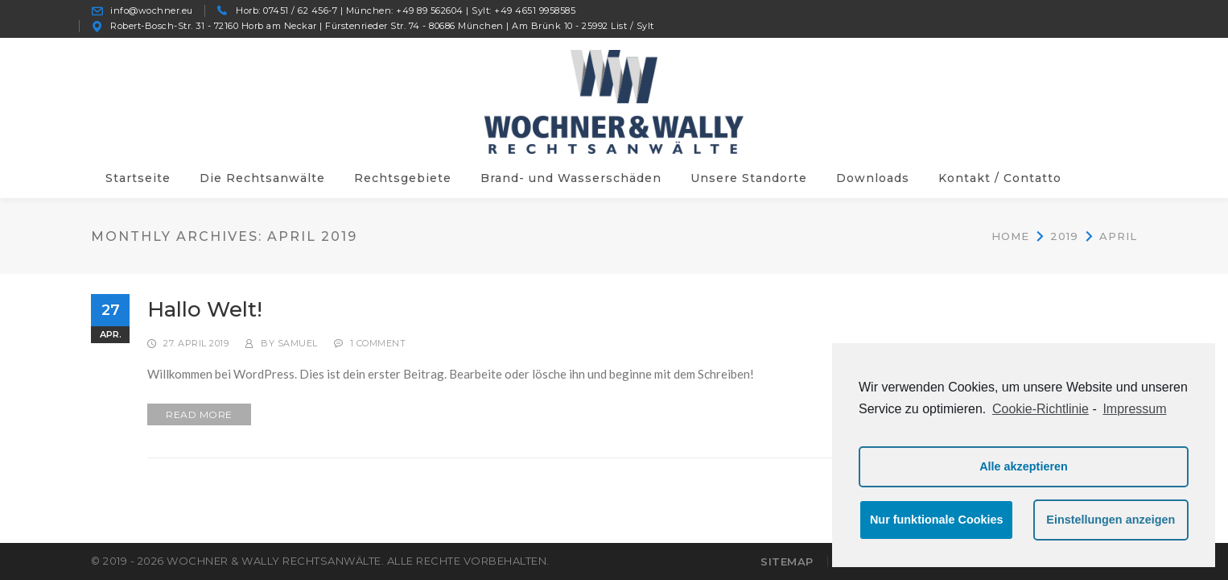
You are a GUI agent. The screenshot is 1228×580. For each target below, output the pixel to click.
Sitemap (787, 561)
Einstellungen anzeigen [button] (1110, 519)
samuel (298, 343)
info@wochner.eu (151, 10)
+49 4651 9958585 (534, 10)
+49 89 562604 (430, 10)
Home (1010, 235)
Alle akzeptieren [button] (1023, 466)
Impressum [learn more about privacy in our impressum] (1134, 409)
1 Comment (378, 343)
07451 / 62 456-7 (300, 10)
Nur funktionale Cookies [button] (936, 519)
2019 (1064, 235)
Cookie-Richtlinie (1040, 409)
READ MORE (199, 414)
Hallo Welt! (204, 309)
